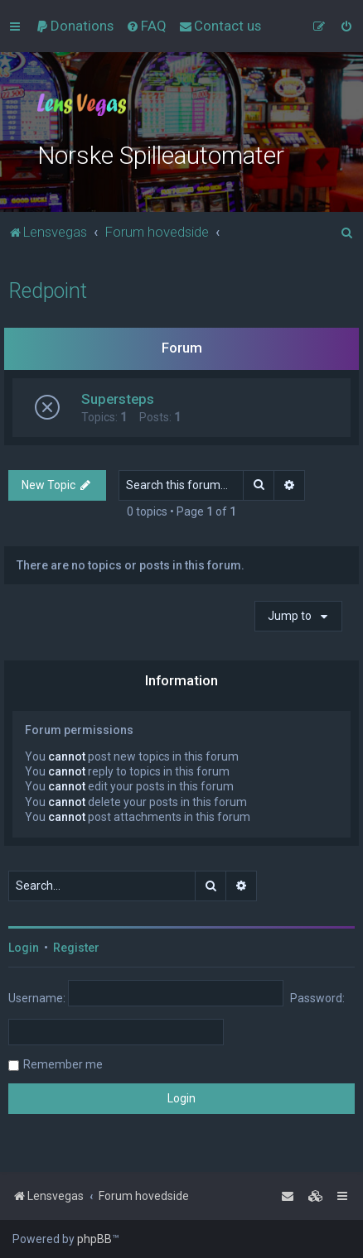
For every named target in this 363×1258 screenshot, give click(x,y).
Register (76, 947)
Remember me (63, 1064)
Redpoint (47, 291)
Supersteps (117, 399)
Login (23, 947)
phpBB (94, 1239)
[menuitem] (75, 25)
